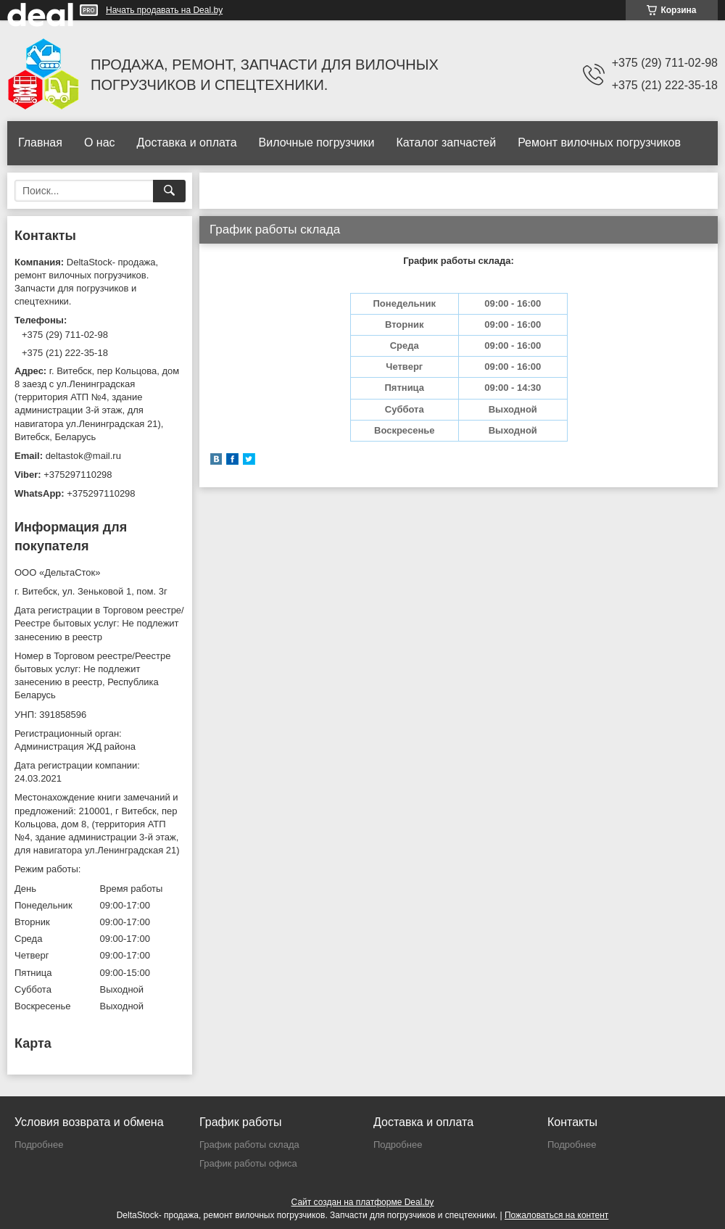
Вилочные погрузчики (317, 142)
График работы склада (249, 1144)
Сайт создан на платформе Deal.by (362, 1202)
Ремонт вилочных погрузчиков (599, 142)
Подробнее (38, 1144)
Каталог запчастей (446, 142)
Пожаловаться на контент (556, 1215)
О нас (99, 142)
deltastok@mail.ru (83, 455)
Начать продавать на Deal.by (164, 10)
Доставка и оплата (187, 142)
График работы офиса (248, 1163)
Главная (40, 142)
